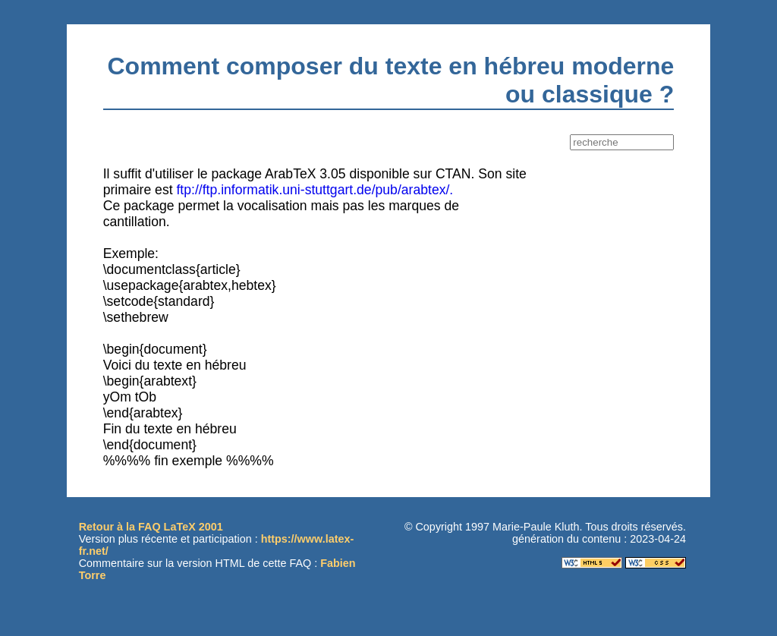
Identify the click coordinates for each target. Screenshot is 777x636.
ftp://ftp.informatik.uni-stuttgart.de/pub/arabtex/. (314, 189)
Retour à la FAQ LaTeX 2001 (151, 527)
